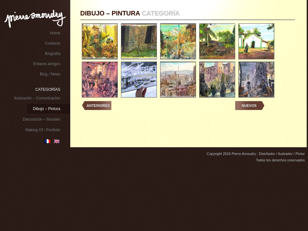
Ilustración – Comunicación (37, 98)
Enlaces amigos (46, 64)
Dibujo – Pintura (46, 109)
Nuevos (249, 105)
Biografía (52, 53)
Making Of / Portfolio (42, 130)
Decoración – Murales (41, 119)
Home (55, 33)
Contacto (52, 43)
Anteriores (98, 105)
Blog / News (50, 74)
